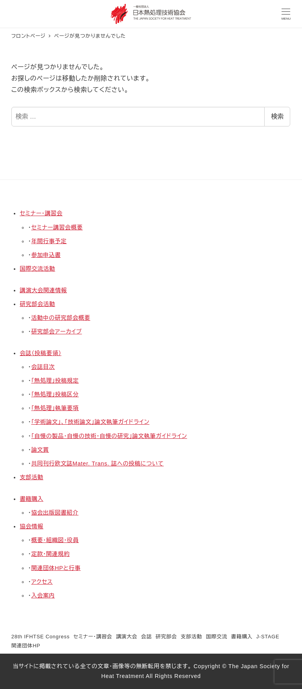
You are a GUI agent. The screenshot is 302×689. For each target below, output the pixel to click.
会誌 (146, 637)
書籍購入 (31, 499)
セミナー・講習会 (41, 213)
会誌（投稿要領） (40, 353)
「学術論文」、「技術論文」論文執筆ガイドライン (90, 422)
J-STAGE (268, 637)
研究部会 (166, 637)
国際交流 (216, 637)
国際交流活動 (37, 269)
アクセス (42, 582)
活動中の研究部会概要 (60, 318)
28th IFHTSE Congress (40, 637)
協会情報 (31, 526)
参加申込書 (46, 255)
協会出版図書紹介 (54, 512)
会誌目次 (43, 367)
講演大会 (126, 637)
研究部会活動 (37, 304)
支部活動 (31, 477)
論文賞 (40, 450)
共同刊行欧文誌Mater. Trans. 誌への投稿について (97, 463)
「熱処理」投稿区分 (55, 394)
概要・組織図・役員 (55, 540)
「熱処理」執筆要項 (55, 408)
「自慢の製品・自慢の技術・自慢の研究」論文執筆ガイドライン (109, 436)
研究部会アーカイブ (56, 331)
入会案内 (43, 595)
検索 (277, 116)
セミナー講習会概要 (57, 227)
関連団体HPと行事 (56, 568)
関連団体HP (26, 646)
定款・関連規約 (50, 554)
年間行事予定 (48, 241)
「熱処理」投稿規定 (55, 380)
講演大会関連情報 (43, 290)
